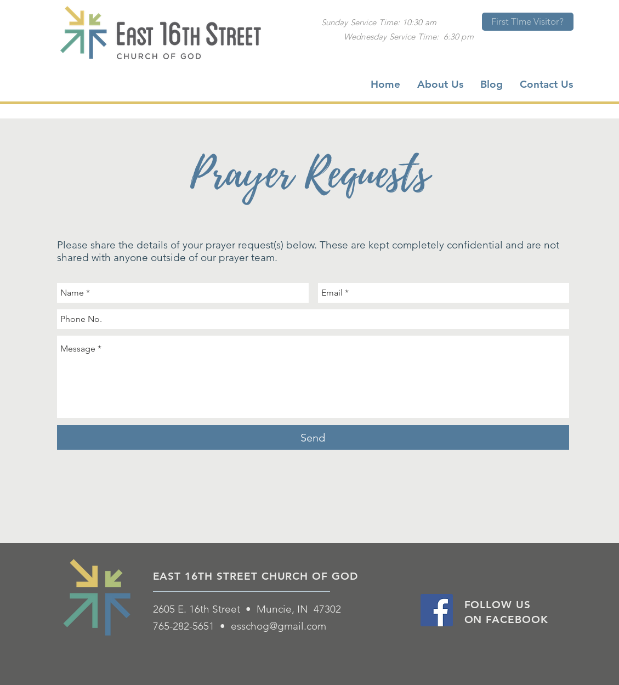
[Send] (313, 437)
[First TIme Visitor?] (527, 22)
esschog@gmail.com (278, 626)
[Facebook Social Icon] (437, 610)
